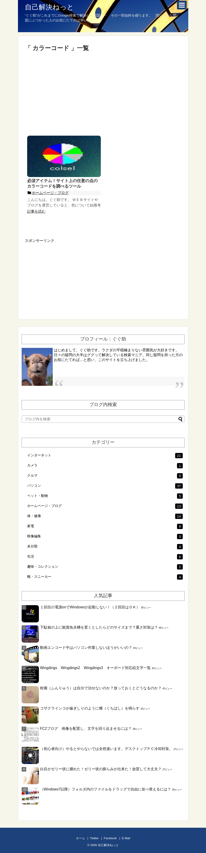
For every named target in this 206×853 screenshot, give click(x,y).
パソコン (105, 486)
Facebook (110, 838)
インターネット (105, 455)
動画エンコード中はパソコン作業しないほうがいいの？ (86, 648)
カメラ (105, 465)
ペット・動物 (105, 496)
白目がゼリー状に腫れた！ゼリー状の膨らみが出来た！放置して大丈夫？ (101, 769)
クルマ (105, 475)
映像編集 (105, 536)
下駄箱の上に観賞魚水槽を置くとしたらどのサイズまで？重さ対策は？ (99, 627)
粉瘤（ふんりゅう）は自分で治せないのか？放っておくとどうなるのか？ (101, 688)
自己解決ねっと (49, 7)
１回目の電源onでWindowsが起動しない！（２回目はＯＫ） (90, 607)
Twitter (94, 838)
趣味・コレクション (105, 567)
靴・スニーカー (105, 577)
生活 (105, 556)
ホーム (80, 838)
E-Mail (126, 838)
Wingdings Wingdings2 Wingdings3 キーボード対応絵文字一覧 (95, 668)
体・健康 (105, 516)
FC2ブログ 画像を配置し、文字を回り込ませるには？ (86, 728)
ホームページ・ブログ (105, 506)
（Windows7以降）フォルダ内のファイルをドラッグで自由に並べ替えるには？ (105, 789)
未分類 (105, 546)
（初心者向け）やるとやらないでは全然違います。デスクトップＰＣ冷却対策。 (106, 749)
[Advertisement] (103, 93)
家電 (105, 526)
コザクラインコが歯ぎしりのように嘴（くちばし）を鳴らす (89, 708)
